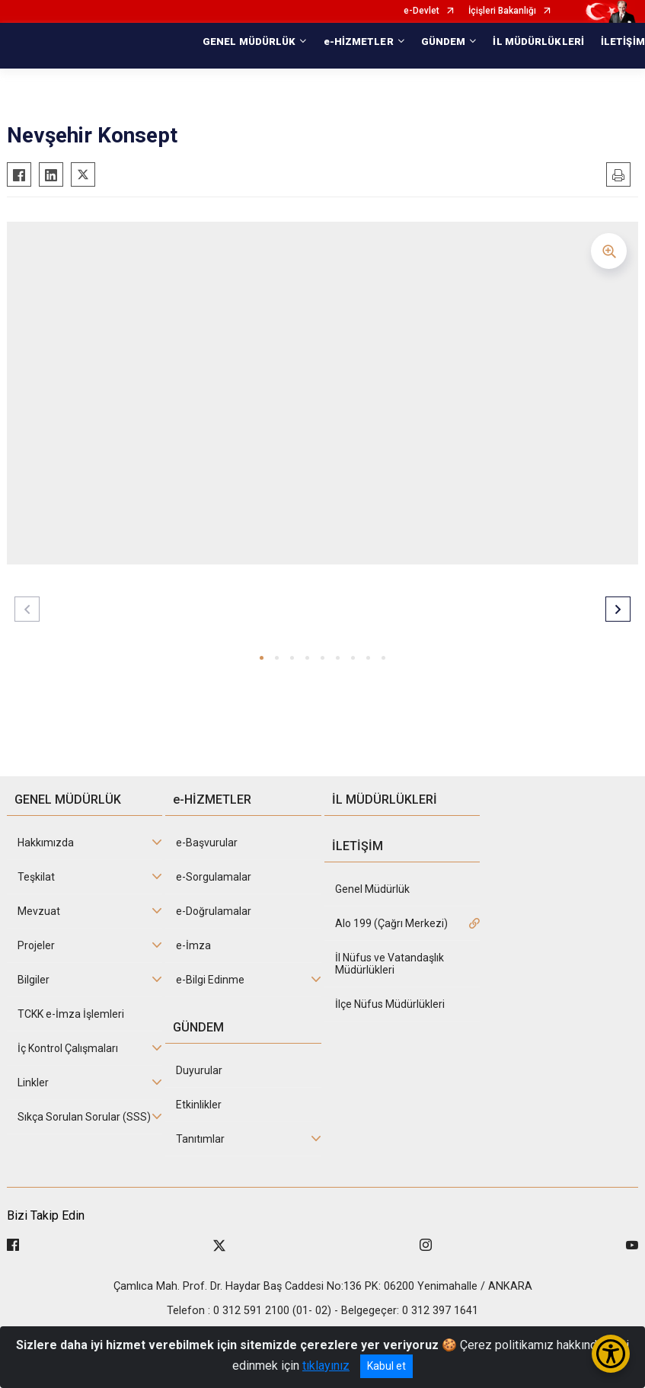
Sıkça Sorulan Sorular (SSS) (84, 1117)
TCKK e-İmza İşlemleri (71, 1014)
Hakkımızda (46, 842)
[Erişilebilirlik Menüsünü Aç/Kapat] (611, 1354)
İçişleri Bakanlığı (502, 11)
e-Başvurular (207, 842)
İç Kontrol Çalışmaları (68, 1048)
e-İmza (193, 945)
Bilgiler (33, 980)
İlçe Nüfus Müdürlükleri (390, 1004)
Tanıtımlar (200, 1139)
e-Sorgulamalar (213, 877)
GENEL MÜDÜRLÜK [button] (249, 41)
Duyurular (199, 1070)
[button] (261, 658)
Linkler (33, 1082)
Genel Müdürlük (372, 889)
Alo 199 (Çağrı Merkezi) (391, 923)
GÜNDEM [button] (443, 41)
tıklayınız (326, 1365)
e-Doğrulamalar (213, 911)
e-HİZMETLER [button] (359, 41)
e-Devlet (421, 11)
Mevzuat (39, 911)
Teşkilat (36, 877)
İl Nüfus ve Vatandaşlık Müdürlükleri (389, 963)
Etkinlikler (199, 1105)
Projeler (36, 945)
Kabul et (386, 1366)
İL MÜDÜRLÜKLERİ (538, 41)
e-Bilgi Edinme (210, 980)
